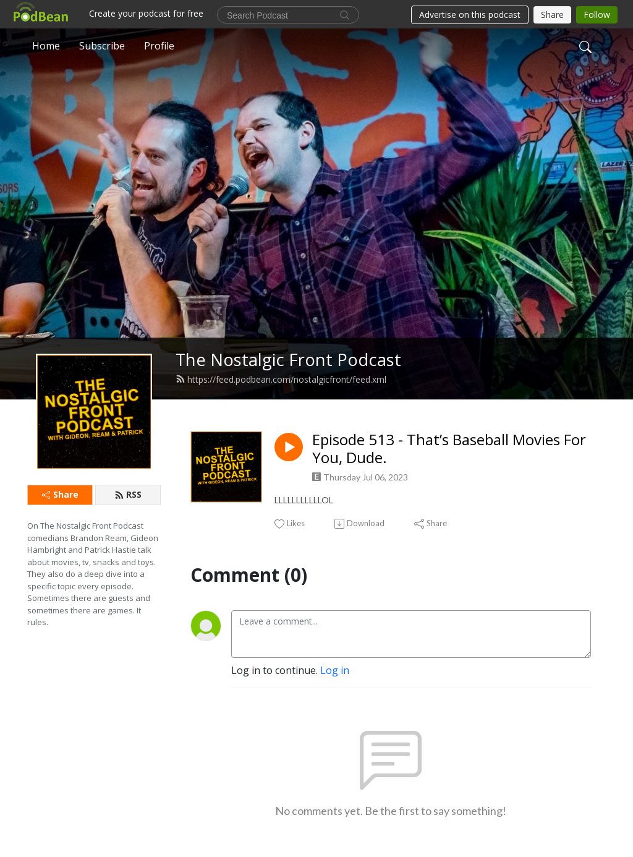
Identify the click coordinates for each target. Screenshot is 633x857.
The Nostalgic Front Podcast (288, 359)
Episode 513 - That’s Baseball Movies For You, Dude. (449, 449)
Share (60, 494)
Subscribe (102, 46)
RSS (128, 494)
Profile (159, 46)
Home (46, 46)
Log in (334, 670)
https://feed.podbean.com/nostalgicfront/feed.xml (281, 379)
